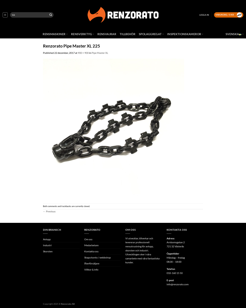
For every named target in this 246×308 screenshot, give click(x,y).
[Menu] (5, 14)
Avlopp (47, 239)
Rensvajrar (106, 34)
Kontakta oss (91, 251)
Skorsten (48, 251)
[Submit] (50, 15)
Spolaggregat (151, 34)
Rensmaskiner (55, 34)
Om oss (88, 239)
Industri (47, 245)
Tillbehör (127, 34)
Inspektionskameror (185, 34)
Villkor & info (91, 269)
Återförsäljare (91, 263)
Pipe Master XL (100, 52)
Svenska (235, 34)
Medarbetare (91, 245)
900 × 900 (83, 52)
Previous (49, 211)
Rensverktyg (82, 34)
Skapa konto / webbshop (97, 257)
